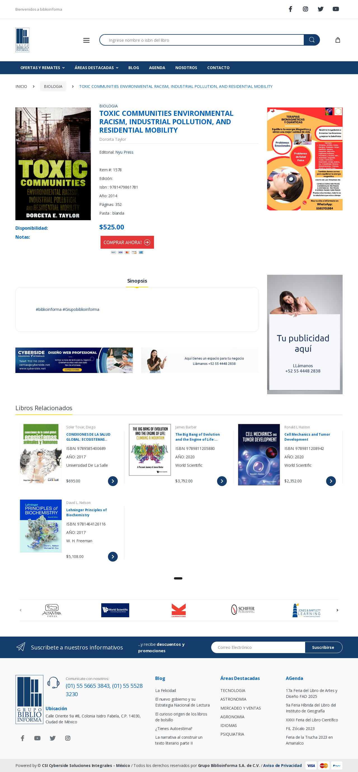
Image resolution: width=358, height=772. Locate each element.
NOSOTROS (186, 67)
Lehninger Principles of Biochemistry (86, 512)
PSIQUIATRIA (232, 734)
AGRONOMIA (232, 716)
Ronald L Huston (297, 427)
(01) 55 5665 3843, (89, 685)
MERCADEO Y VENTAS (240, 708)
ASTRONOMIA (233, 699)
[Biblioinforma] (36, 40)
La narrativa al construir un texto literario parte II (178, 740)
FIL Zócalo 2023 (300, 728)
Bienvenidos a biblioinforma (38, 9)
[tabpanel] (179, 495)
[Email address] (258, 647)
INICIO (21, 86)
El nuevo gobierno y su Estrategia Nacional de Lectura (182, 702)
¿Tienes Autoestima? (173, 728)
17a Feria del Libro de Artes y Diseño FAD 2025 (312, 693)
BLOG (133, 67)
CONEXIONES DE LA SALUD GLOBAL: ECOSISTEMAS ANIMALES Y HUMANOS (88, 437)
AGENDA (157, 67)
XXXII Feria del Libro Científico (312, 719)
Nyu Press (124, 152)
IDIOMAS (228, 725)
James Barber (186, 427)
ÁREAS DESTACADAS (94, 67)
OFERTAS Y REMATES (40, 67)
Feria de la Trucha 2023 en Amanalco (309, 740)
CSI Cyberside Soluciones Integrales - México (86, 765)
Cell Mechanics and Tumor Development (307, 437)
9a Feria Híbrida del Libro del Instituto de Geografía (311, 708)
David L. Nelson (78, 502)
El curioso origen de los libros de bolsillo (181, 716)
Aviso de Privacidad (282, 765)
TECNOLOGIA (232, 690)
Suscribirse (323, 647)
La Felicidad (165, 690)
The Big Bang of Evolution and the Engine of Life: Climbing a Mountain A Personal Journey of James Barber (198, 437)
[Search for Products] (201, 40)
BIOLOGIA (53, 86)
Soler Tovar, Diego (80, 427)
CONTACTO (218, 67)
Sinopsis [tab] (137, 280)
